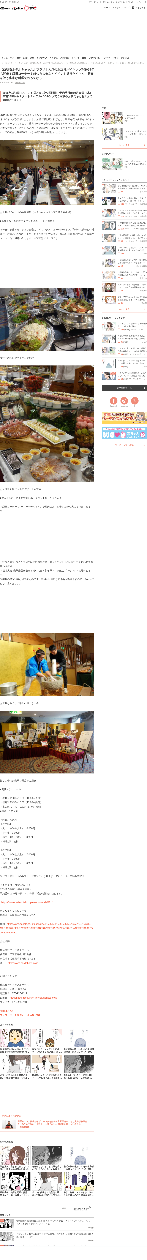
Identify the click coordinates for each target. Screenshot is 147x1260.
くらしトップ (8, 58)
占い (124, 2)
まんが (118, 2)
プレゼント (131, 2)
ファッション (95, 58)
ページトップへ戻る (124, 445)
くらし (96, 2)
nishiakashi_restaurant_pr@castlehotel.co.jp (33, 997)
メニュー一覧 (141, 2)
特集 (104, 108)
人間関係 (64, 58)
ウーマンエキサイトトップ (116, 7)
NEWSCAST (20, 82)
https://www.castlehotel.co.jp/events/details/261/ (26, 902)
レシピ (102, 2)
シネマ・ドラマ (111, 58)
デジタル (125, 58)
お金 (25, 58)
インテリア (41, 58)
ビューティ (110, 2)
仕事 (19, 58)
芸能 (84, 58)
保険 (32, 58)
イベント (75, 58)
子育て (89, 2)
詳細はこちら (7, 1010)
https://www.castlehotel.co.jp (23, 963)
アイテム (53, 58)
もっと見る (124, 145)
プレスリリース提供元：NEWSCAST (20, 1015)
